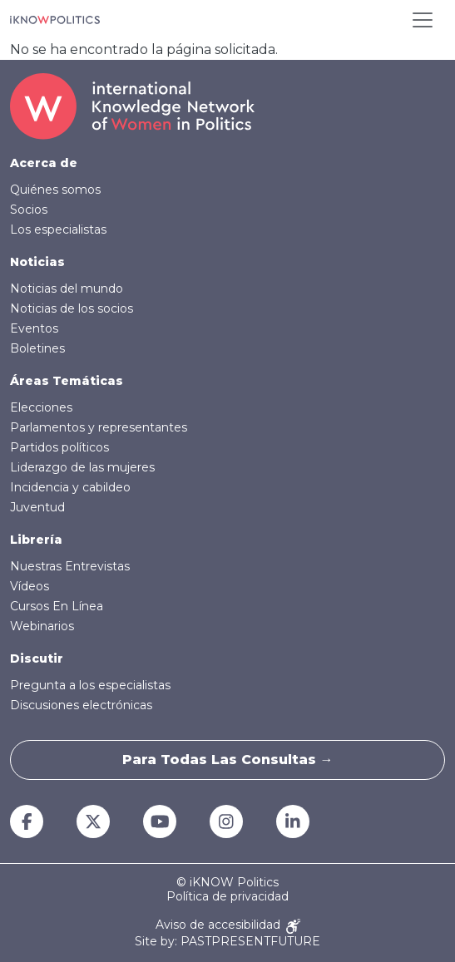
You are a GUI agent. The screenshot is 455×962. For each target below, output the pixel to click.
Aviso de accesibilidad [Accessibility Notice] (228, 926)
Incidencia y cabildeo (70, 487)
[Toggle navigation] (422, 20)
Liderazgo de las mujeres (82, 467)
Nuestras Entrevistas (70, 566)
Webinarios (42, 626)
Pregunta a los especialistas (90, 685)
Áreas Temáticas (66, 380)
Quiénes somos (55, 189)
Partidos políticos (59, 447)
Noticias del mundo (66, 288)
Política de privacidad (227, 897)
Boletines (37, 348)
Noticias (37, 261)
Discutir (36, 658)
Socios (28, 209)
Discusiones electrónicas (81, 705)
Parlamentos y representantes (98, 427)
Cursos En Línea (56, 606)
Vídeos (29, 586)
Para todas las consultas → (228, 759)
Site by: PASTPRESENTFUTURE (227, 942)
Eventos (34, 328)
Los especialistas (58, 229)
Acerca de (43, 162)
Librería (36, 539)
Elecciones (41, 407)
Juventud (37, 507)
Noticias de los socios (71, 308)
